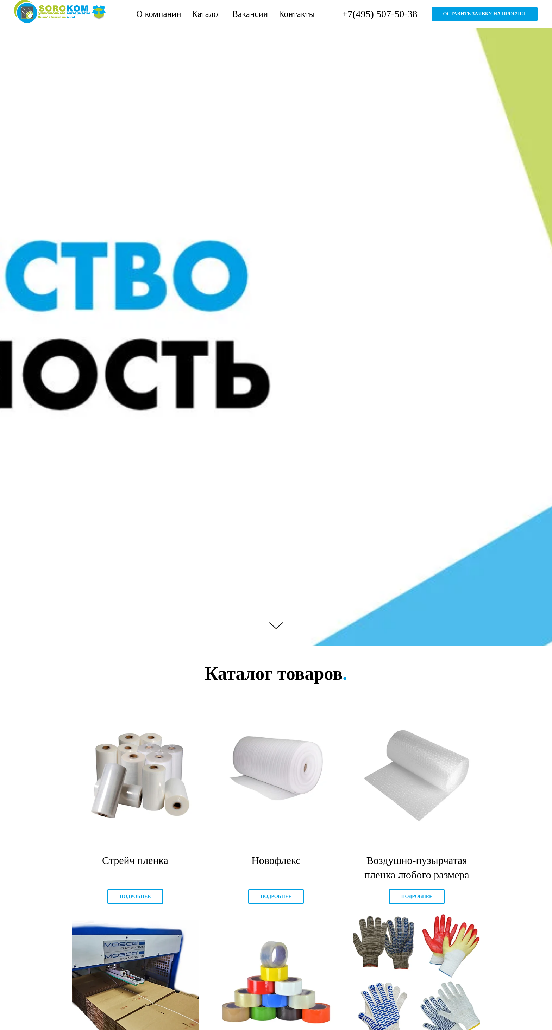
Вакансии (250, 14)
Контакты (296, 14)
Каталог (207, 14)
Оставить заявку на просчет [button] (484, 14)
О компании (158, 14)
